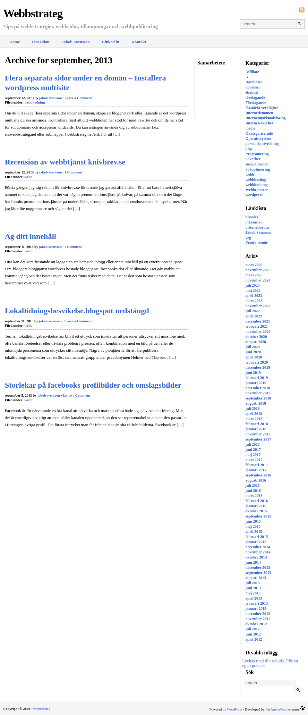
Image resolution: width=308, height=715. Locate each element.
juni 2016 (253, 490)
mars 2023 (253, 301)
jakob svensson (50, 98)
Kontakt (139, 41)
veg (248, 237)
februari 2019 (256, 377)
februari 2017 (256, 465)
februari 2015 (256, 536)
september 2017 (258, 439)
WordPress (234, 709)
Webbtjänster (256, 190)
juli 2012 (252, 629)
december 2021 (257, 321)
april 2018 (253, 413)
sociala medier (257, 164)
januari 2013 (255, 608)
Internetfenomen (259, 113)
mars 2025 (253, 275)
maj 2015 (253, 526)
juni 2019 (253, 372)
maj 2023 (253, 290)
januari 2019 (255, 383)
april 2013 (253, 598)
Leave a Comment (78, 98)
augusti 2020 (255, 342)
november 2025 (257, 270)
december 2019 (257, 367)
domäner (252, 87)
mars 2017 (253, 460)
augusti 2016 (255, 480)
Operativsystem (258, 138)
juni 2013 (253, 588)
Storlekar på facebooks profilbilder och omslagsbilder (93, 385)
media (250, 128)
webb (249, 174)
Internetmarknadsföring (265, 118)
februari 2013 (256, 603)
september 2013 (258, 572)
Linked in (110, 41)
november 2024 (257, 280)
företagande (255, 97)
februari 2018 (256, 424)
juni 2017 (253, 449)
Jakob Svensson (76, 41)
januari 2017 (255, 470)
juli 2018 (252, 408)
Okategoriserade (259, 133)
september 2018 (258, 398)
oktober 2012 (256, 624)
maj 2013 (253, 593)
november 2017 (257, 434)
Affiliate (252, 72)
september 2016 (258, 475)
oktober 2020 (256, 336)
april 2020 (253, 357)
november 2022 (257, 306)
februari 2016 (256, 501)
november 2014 (257, 552)
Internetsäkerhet (259, 123)
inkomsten (253, 222)
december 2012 (257, 613)
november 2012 (257, 619)
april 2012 (253, 639)
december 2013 (257, 567)
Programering (257, 154)
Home (14, 41)
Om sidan (40, 41)
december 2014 (257, 547)
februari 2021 (256, 326)
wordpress (253, 195)
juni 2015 (253, 521)
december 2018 (257, 388)
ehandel (251, 92)
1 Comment (73, 172)
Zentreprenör (256, 242)
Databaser (253, 82)
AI (247, 77)
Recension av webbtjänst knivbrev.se (65, 162)
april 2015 (253, 531)
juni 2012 (253, 634)
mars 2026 (253, 265)
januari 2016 (255, 506)
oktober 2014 (256, 557)
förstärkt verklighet (261, 107)
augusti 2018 (255, 403)
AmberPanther (280, 709)
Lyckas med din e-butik (263, 661)
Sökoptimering (257, 169)
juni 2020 (253, 352)
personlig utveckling (262, 143)
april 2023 (253, 295)
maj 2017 (253, 454)
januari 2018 (255, 429)
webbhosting (255, 179)
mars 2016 (253, 495)
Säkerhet (252, 159)
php (248, 149)
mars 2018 (253, 418)
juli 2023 (252, 285)
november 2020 (257, 331)
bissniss (251, 217)
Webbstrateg (33, 13)
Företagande (255, 102)
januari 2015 (255, 542)
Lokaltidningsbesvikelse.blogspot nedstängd (77, 311)
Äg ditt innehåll (30, 236)
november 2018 (257, 393)
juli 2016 (252, 485)
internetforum (257, 227)
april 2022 (253, 316)
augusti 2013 (255, 578)
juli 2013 (252, 583)
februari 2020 (256, 362)
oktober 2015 (256, 511)
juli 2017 (252, 444)
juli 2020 (252, 347)
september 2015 (258, 516)
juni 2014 (253, 562)
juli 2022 (252, 311)
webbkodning (256, 184)
